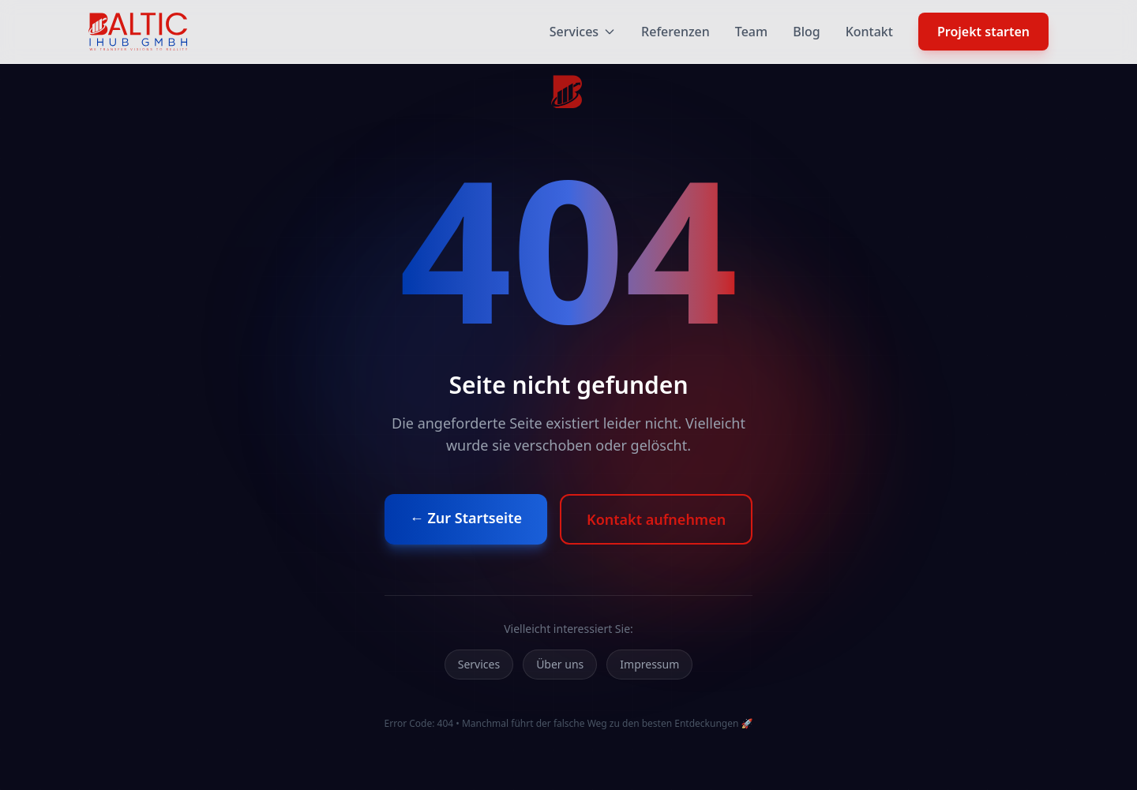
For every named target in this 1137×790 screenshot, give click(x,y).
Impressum (649, 664)
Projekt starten (983, 31)
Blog (806, 31)
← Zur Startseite (466, 517)
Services (583, 31)
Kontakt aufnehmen (656, 519)
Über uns (560, 664)
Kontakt (869, 31)
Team (751, 31)
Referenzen (675, 31)
